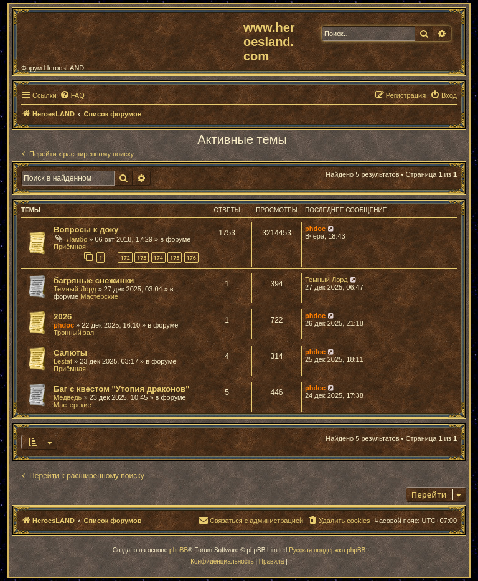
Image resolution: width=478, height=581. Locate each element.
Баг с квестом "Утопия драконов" (121, 389)
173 (141, 257)
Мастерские (99, 296)
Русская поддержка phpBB (327, 550)
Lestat (63, 361)
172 (124, 257)
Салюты (70, 352)
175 (174, 257)
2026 (63, 316)
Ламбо (77, 239)
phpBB (178, 550)
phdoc (315, 228)
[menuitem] (72, 95)
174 (158, 257)
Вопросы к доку (86, 229)
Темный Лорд (75, 289)
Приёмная (70, 246)
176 (191, 257)
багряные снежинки (94, 280)
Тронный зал (74, 332)
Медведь (68, 397)
